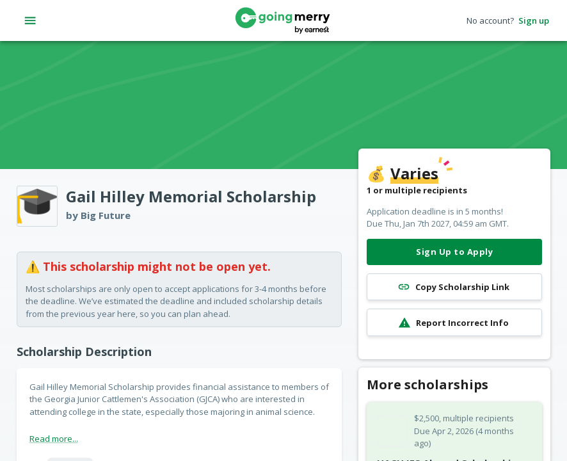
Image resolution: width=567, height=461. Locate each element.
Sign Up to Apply (454, 252)
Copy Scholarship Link (454, 287)
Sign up (534, 21)
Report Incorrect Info (454, 322)
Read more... (53, 438)
